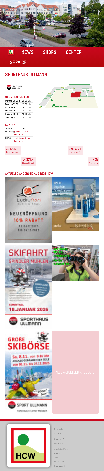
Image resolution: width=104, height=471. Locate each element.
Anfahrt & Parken (62, 449)
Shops (49, 52)
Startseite (58, 429)
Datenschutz (60, 466)
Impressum (59, 462)
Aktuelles (58, 433)
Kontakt (57, 453)
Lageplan (58, 443)
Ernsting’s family (12, 150)
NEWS (28, 52)
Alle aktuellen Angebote (75, 372)
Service (18, 62)
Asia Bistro (93, 160)
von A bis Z (75, 150)
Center (74, 52)
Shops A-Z (59, 439)
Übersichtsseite (28, 160)
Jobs (56, 457)
